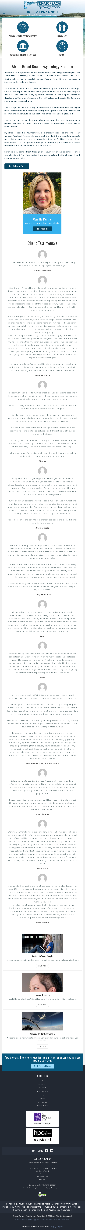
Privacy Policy (42, 1106)
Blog (42, 1095)
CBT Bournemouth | (62, 1206)
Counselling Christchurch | (65, 1203)
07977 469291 (48, 12)
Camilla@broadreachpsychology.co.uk (45, 1188)
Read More (42, 966)
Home (42, 1080)
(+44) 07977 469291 (47, 1185)
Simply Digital (56, 1226)
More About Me (42, 228)
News (42, 1098)
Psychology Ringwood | (60, 1210)
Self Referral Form (17, 166)
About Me (43, 1084)
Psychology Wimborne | (14, 1206)
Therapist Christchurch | (39, 1206)
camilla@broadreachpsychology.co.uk (44, 15)
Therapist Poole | (43, 1203)
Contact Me (42, 1102)
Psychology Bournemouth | (20, 1203)
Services (42, 1087)
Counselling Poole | (39, 1210)
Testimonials (42, 1091)
